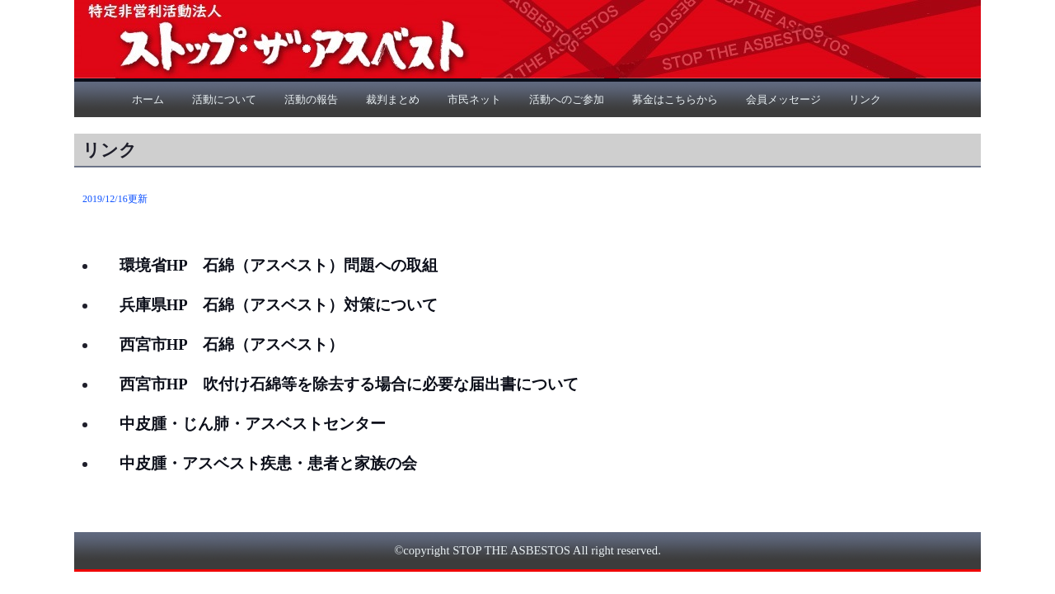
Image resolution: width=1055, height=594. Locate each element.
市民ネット (474, 99)
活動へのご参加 (566, 99)
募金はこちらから (675, 99)
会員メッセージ (783, 99)
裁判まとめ (393, 99)
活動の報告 (311, 99)
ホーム (148, 99)
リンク (865, 99)
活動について (224, 99)
